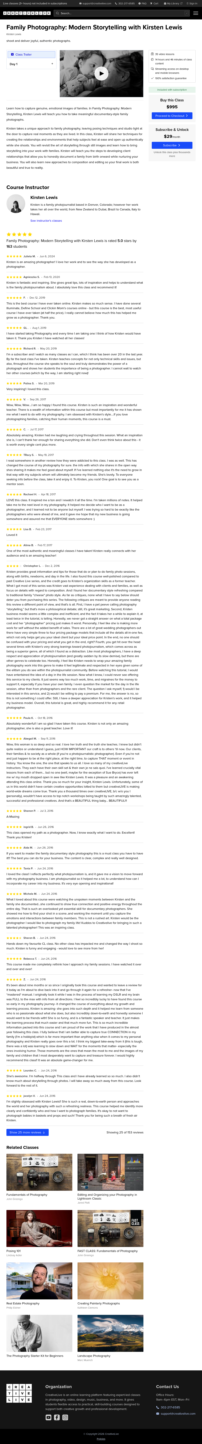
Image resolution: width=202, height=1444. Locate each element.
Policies (101, 1439)
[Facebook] (57, 1417)
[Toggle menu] (196, 13)
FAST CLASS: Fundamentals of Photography (108, 1251)
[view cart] (155, 3)
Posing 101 (13, 1251)
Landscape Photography (94, 1356)
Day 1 (13, 64)
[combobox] (121, 13)
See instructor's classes (46, 220)
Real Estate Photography (22, 1303)
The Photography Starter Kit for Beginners (34, 1356)
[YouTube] (48, 1417)
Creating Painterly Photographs (99, 1303)
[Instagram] (65, 1417)
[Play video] (101, 73)
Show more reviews (28, 1132)
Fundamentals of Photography (26, 1194)
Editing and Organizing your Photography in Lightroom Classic (107, 1196)
